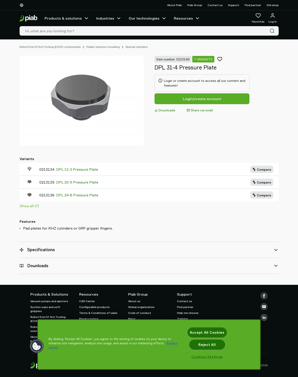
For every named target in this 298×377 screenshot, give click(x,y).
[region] (149, 344)
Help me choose (187, 313)
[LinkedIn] (264, 317)
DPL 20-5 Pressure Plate (77, 182)
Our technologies (148, 18)
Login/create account (202, 99)
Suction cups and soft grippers (45, 309)
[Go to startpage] (28, 18)
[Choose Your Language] (22, 5)
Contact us (215, 5)
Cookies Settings (207, 357)
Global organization (141, 307)
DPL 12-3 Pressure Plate (77, 169)
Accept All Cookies (207, 332)
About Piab (174, 5)
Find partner (253, 5)
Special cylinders (136, 46)
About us (134, 301)
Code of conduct (139, 313)
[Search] (273, 30)
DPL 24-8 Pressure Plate (77, 195)
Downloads (165, 110)
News (131, 318)
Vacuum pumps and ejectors (49, 301)
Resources (187, 18)
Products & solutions (67, 18)
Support (233, 5)
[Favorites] (258, 18)
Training (182, 318)
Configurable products (94, 307)
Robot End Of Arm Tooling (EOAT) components (50, 46)
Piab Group (194, 5)
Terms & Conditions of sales (98, 313)
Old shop (273, 5)
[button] (36, 346)
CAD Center (87, 301)
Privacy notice (88, 318)
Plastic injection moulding (103, 46)
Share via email (200, 110)
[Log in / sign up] (273, 18)
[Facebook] (264, 295)
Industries (108, 18)
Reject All (207, 345)
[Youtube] (264, 306)
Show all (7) (29, 206)
